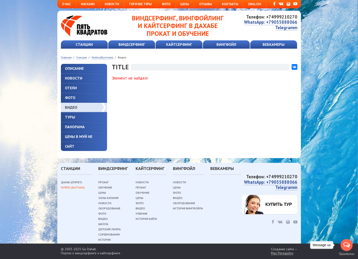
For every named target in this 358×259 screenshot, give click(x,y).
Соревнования (109, 234)
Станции (84, 44)
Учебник (141, 213)
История (104, 239)
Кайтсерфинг (179, 44)
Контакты (230, 4)
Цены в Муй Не (78, 136)
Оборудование (109, 208)
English (254, 4)
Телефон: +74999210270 (271, 17)
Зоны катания (108, 198)
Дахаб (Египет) (71, 182)
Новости (112, 4)
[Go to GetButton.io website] (346, 254)
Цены (184, 4)
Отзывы (205, 4)
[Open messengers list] (347, 245)
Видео (71, 107)
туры (70, 117)
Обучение (105, 187)
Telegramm (286, 27)
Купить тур (278, 204)
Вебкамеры (273, 44)
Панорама (75, 126)
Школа (103, 224)
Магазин (88, 4)
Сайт (69, 146)
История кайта (146, 219)
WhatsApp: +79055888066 (270, 22)
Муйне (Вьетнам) (73, 187)
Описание (74, 68)
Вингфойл (226, 44)
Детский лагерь (109, 229)
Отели (71, 87)
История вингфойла (188, 208)
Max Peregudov (282, 253)
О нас (66, 4)
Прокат (103, 182)
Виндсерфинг (131, 44)
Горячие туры (140, 4)
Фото (166, 4)
